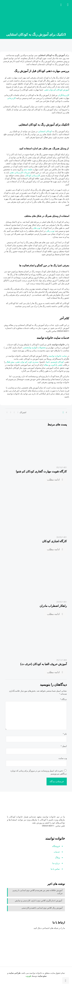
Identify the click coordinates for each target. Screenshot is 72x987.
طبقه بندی (27, 169)
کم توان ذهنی (21, 362)
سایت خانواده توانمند (58, 356)
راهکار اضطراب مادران (53, 605)
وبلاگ (57, 857)
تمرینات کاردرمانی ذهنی (20, 172)
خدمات (57, 852)
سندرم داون (33, 362)
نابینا (48, 362)
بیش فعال (10, 362)
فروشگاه (56, 846)
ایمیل (64, 746)
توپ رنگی (50, 231)
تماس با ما (55, 869)
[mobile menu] (67, 4)
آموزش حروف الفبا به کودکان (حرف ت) (43, 664)
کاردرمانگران (63, 95)
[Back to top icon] (65, 980)
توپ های (37, 228)
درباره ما (56, 863)
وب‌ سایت (62, 758)
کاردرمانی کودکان (32, 175)
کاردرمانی (11, 98)
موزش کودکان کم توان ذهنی (56, 90)
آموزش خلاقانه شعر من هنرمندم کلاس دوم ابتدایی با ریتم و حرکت (38, 891)
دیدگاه (63, 699)
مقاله (46, 365)
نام (65, 734)
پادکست (53, 365)
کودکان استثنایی (45, 131)
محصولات (42, 347)
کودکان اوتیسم (57, 362)
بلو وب (28, 976)
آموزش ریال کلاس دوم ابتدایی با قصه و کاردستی (42, 908)
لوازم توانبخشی (29, 347)
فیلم (60, 365)
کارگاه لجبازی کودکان (54, 541)
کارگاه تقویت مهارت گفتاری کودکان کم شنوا (41, 471)
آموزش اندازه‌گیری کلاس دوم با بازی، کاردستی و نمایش (39, 900)
